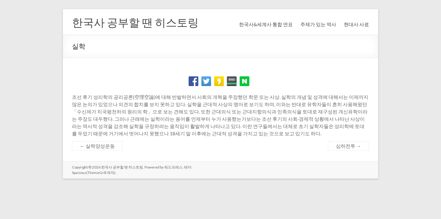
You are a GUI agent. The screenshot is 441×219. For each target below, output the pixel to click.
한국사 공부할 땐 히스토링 (135, 22)
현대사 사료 (356, 24)
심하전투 (348, 146)
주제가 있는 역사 (318, 24)
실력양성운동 (97, 146)
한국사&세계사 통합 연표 (266, 24)
